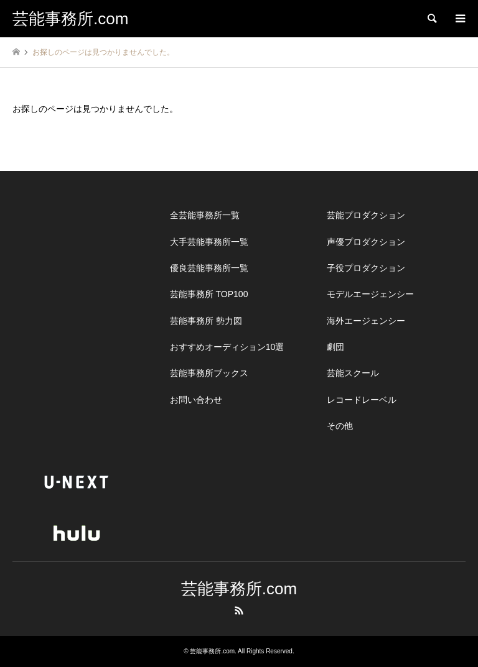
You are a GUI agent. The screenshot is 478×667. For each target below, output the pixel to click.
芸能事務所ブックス (209, 373)
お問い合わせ (196, 400)
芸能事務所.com (239, 588)
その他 (340, 426)
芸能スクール (353, 373)
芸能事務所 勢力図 (206, 321)
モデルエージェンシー (370, 294)
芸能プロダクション (366, 215)
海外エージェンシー (366, 321)
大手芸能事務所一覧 (209, 242)
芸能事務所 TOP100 (209, 294)
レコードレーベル (361, 400)
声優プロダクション (366, 242)
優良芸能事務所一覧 (209, 268)
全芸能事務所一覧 (205, 215)
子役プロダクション (366, 268)
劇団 (335, 347)
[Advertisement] (105, 279)
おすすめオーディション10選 (227, 347)
